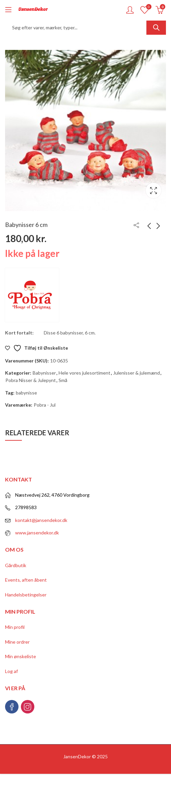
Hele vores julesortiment (84, 373)
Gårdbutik (15, 565)
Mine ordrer (17, 642)
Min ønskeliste (20, 656)
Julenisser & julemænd (136, 373)
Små (63, 380)
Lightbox (153, 190)
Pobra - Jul (45, 405)
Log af (11, 671)
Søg (156, 28)
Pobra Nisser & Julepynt (30, 380)
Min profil (15, 627)
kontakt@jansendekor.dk (41, 520)
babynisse (26, 393)
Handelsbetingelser (25, 594)
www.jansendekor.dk (37, 532)
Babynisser (44, 373)
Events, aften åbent (26, 580)
